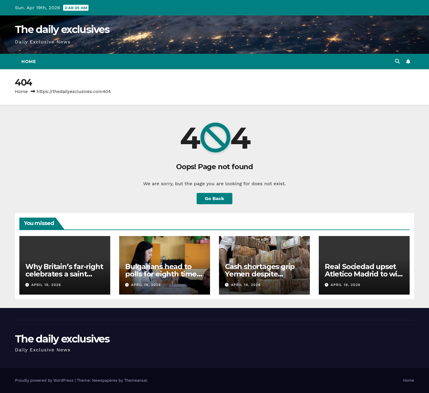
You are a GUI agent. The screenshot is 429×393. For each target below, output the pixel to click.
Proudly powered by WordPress (45, 380)
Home (28, 61)
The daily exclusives (62, 29)
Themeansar (135, 380)
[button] (397, 61)
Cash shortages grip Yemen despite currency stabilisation (262, 274)
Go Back (214, 198)
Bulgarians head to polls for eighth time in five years (161, 274)
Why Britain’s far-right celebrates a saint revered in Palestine (64, 274)
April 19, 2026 (46, 285)
